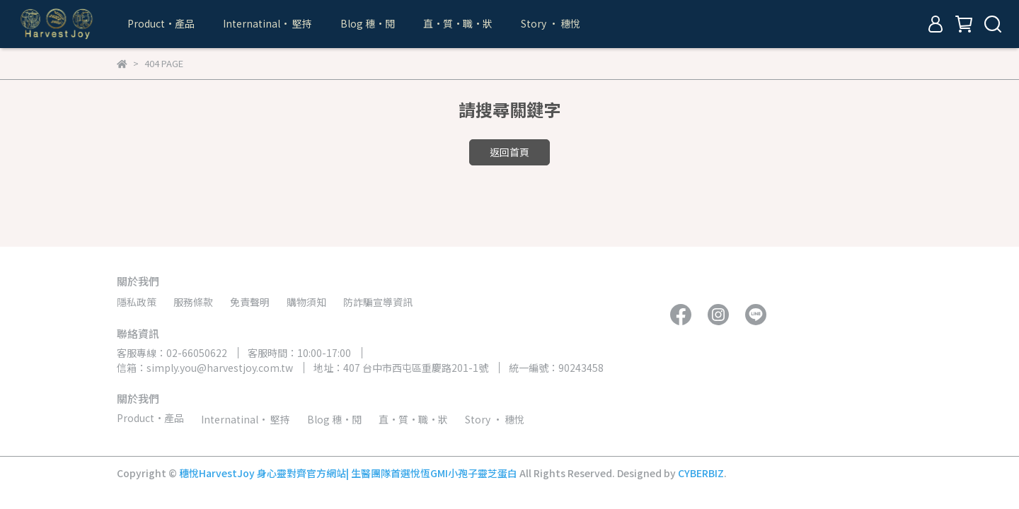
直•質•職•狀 (458, 23)
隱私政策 (136, 302)
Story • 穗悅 (550, 23)
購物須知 (306, 302)
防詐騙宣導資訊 (378, 302)
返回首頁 (509, 152)
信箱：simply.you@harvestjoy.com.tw (205, 368)
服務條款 (193, 302)
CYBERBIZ (701, 473)
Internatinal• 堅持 (267, 23)
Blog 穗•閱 (367, 23)
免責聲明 (250, 302)
